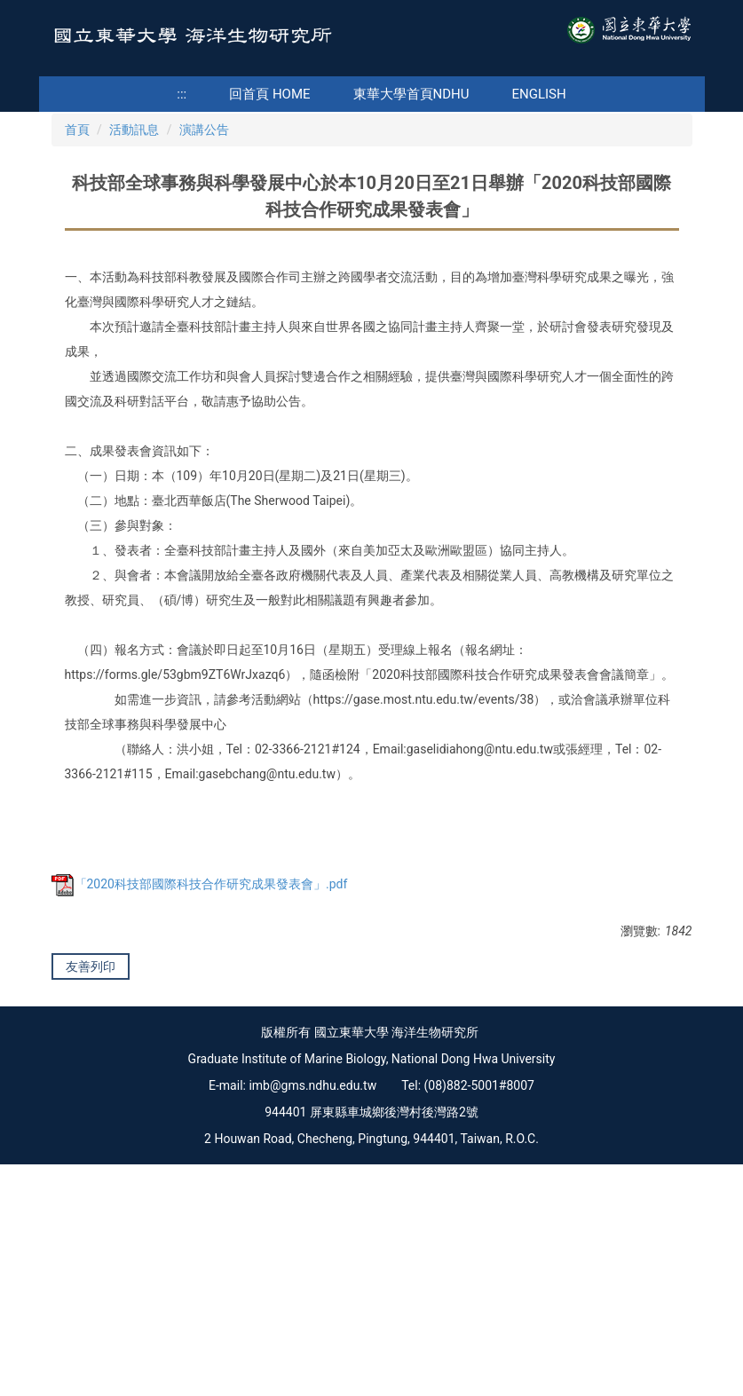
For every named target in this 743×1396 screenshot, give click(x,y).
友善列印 (90, 1148)
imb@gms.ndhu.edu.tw (312, 1317)
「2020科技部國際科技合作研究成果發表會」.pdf (199, 1066)
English (539, 94)
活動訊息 (134, 311)
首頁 (77, 311)
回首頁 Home (269, 94)
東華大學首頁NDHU (411, 94)
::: (181, 94)
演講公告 (204, 311)
